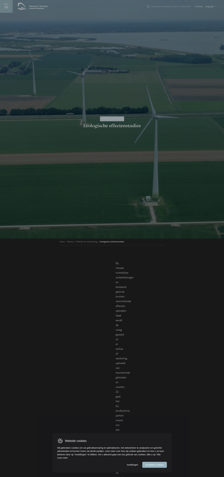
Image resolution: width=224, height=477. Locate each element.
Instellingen (132, 464)
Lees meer (62, 457)
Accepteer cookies (154, 464)
